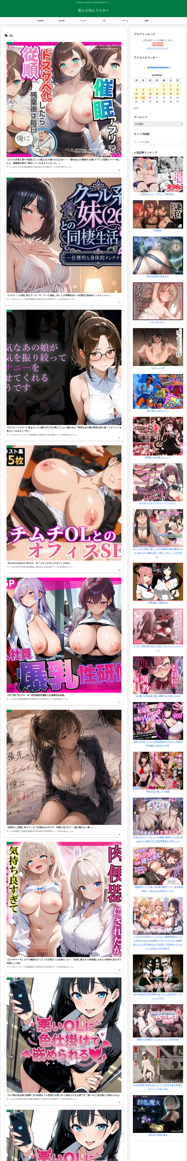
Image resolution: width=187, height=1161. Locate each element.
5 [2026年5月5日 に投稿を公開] (143, 89)
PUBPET (158, 230)
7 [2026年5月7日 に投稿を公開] (157, 89)
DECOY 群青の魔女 (158, 1135)
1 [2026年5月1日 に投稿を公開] (163, 85)
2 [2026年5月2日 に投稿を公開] (170, 85)
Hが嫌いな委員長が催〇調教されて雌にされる (158, 696)
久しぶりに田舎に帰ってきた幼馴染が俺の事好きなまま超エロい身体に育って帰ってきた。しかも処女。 (158, 553)
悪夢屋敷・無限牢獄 (158, 602)
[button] (181, 142)
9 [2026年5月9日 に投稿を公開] (170, 89)
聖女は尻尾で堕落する (158, 276)
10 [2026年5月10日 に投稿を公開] (177, 89)
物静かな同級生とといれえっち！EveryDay (158, 1039)
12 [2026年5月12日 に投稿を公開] (143, 93)
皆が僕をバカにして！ (158, 411)
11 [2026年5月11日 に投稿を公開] (136, 93)
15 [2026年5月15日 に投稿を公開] (164, 93)
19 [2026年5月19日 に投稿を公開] (143, 97)
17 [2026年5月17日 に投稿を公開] (177, 93)
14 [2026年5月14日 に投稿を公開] (157, 93)
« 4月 (135, 108)
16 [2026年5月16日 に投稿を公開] (171, 93)
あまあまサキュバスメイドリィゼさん (158, 503)
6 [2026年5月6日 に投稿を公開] (150, 89)
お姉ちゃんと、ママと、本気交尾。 (158, 194)
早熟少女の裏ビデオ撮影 (158, 791)
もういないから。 (158, 322)
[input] (158, 142)
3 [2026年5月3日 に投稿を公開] (177, 85)
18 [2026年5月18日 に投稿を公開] (136, 97)
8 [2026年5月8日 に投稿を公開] (163, 89)
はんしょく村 (157, 368)
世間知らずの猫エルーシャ (158, 457)
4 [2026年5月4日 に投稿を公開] (136, 89)
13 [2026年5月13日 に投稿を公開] (150, 93)
